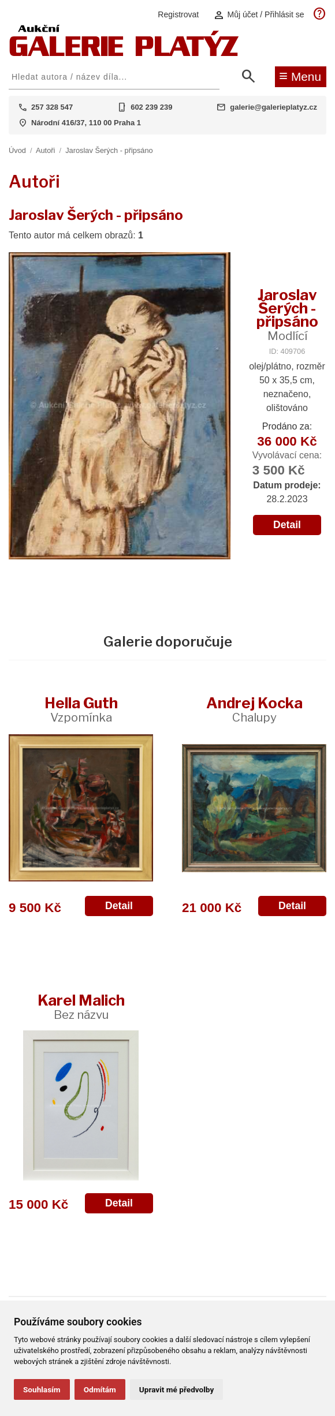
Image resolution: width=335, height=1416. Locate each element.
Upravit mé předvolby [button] (176, 1389)
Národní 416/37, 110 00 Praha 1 (86, 122)
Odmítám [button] (100, 1389)
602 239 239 (151, 107)
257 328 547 (52, 107)
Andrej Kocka (254, 709)
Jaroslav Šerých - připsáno (109, 150)
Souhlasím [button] (42, 1389)
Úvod (17, 150)
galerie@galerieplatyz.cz (273, 107)
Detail (287, 524)
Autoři (45, 150)
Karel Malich (81, 1006)
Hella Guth (81, 709)
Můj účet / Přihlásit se (258, 15)
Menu (300, 76)
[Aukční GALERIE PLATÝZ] (124, 53)
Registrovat (178, 14)
